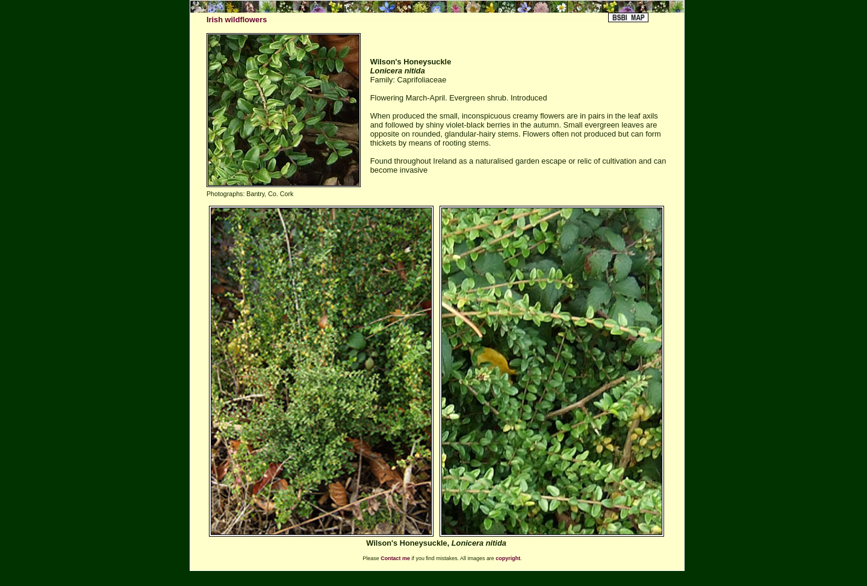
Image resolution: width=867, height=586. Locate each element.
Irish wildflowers (237, 19)
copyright (508, 558)
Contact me (395, 558)
